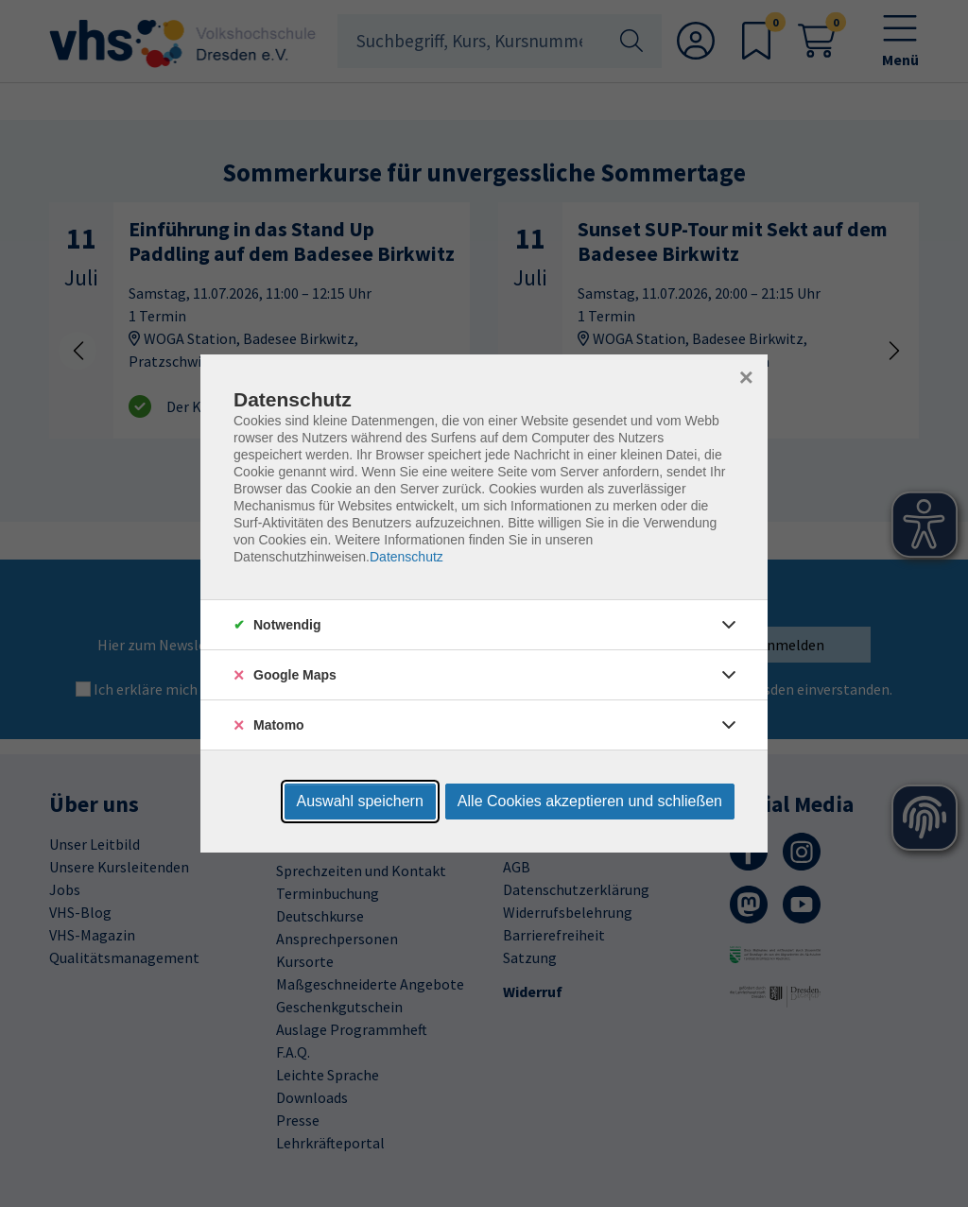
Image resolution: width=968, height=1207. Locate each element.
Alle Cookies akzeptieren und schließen (590, 801)
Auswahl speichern (360, 801)
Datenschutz (406, 556)
